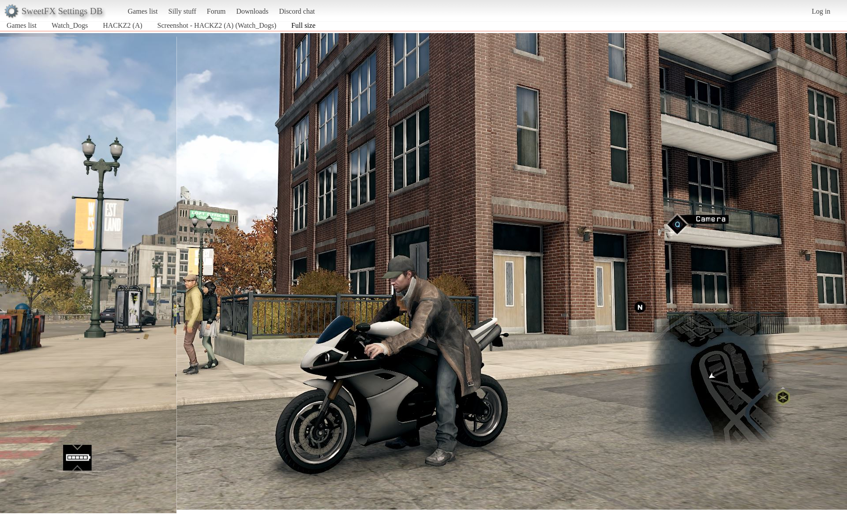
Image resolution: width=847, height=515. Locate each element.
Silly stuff (182, 11)
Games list (143, 11)
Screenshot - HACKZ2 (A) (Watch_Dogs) (217, 25)
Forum (216, 11)
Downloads (252, 11)
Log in (821, 11)
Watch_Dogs (70, 25)
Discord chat (297, 11)
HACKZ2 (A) (122, 25)
